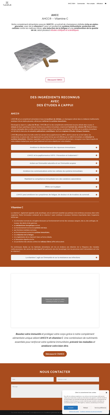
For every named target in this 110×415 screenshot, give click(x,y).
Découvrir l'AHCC (55, 80)
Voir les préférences (100, 408)
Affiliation (100, 3)
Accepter (71, 408)
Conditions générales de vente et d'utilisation (58, 412)
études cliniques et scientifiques (65, 30)
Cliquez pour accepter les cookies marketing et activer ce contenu (55, 300)
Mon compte (91, 3)
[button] (106, 393)
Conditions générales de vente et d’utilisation (91, 411)
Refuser (85, 408)
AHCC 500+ (71, 3)
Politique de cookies (74, 411)
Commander (81, 3)
